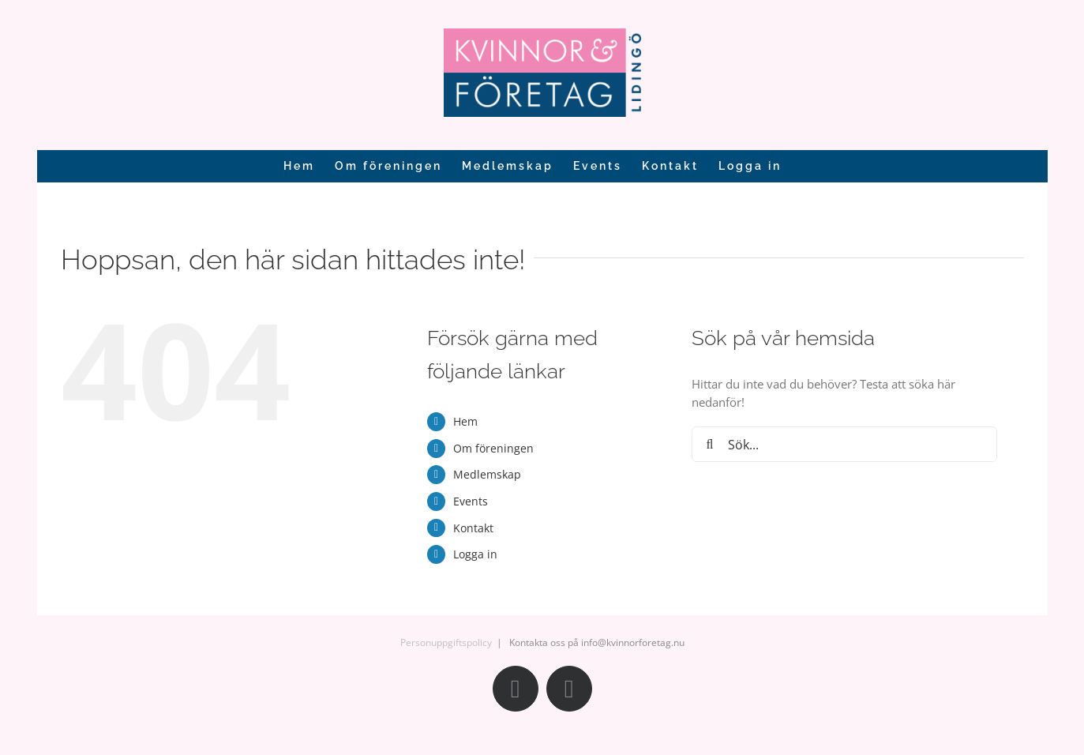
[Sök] (709, 444)
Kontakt (473, 527)
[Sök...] (844, 444)
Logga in (475, 554)
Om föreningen (493, 448)
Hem (465, 421)
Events (470, 501)
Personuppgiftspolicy (446, 642)
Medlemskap (487, 474)
